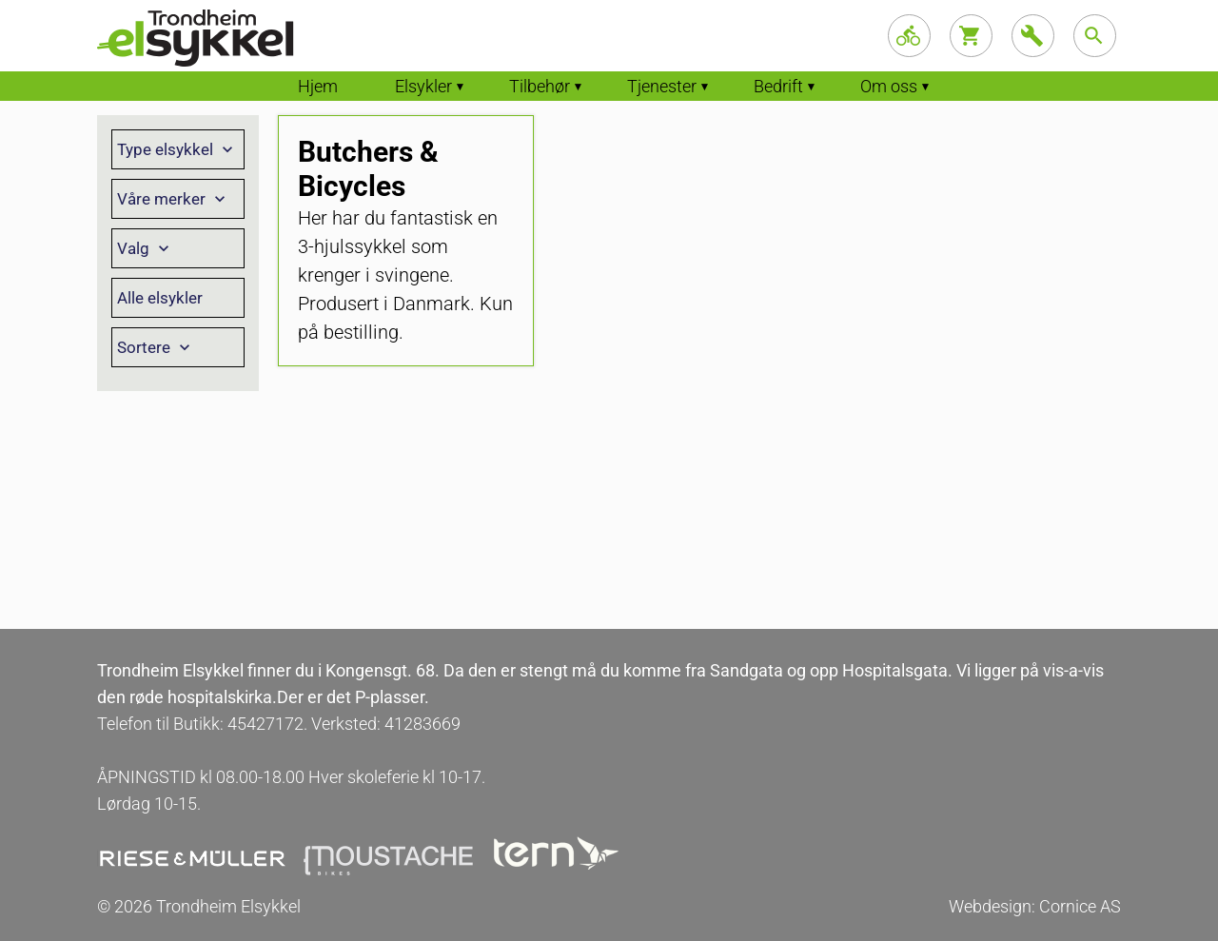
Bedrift (778, 86)
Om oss (888, 86)
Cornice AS (1080, 906)
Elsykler (423, 86)
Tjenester (662, 86)
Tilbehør (539, 86)
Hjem (318, 86)
